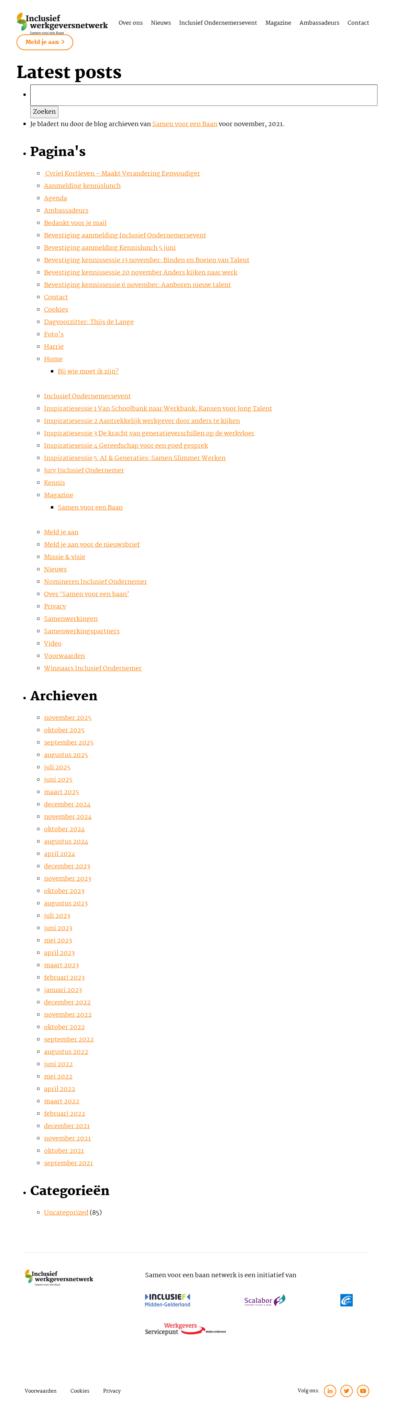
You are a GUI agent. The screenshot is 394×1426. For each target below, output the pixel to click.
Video (53, 644)
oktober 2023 (64, 891)
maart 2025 (61, 792)
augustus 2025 (66, 755)
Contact (358, 23)
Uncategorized (66, 1213)
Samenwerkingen (71, 619)
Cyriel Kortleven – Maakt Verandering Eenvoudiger (122, 174)
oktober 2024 (64, 829)
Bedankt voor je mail (75, 223)
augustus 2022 (66, 1052)
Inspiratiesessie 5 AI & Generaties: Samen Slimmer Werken (135, 458)
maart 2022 (61, 1101)
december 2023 (67, 866)
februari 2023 (64, 978)
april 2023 (59, 953)
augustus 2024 (66, 842)
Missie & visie (64, 557)
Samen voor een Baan (184, 124)
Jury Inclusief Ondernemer (84, 471)
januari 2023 (63, 990)
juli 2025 (57, 767)
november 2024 (68, 817)
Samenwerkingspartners (82, 631)
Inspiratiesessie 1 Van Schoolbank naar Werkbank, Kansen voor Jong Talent (158, 409)
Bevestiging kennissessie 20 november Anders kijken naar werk (140, 273)
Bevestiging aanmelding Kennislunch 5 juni (110, 248)
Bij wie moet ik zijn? (88, 372)
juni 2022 (58, 1064)
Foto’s (54, 335)
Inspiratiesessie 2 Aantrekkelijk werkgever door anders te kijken (142, 421)
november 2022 (68, 1015)
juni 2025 (58, 780)
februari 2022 (64, 1114)
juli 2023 (57, 916)
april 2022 (59, 1089)
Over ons (131, 23)
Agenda (55, 198)
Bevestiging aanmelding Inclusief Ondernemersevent (125, 236)
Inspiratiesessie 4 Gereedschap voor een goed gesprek (126, 446)
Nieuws (161, 23)
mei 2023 (58, 941)
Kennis (54, 483)
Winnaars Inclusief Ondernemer (93, 669)
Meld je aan (44, 42)
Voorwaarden (64, 656)
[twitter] (346, 1391)
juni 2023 (58, 928)
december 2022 (67, 1003)
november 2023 (67, 879)
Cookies (56, 310)
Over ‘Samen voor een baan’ (86, 594)
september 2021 (68, 1163)
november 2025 (67, 718)
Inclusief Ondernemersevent (218, 23)
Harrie (54, 347)
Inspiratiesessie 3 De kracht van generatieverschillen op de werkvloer (149, 433)
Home (53, 359)
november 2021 (67, 1139)
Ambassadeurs (319, 23)
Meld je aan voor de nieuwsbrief (92, 545)
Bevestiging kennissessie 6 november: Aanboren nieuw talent (137, 285)
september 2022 (69, 1040)
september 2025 (69, 743)
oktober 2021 (64, 1151)
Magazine (278, 23)
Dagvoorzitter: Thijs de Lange (89, 322)
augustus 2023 (66, 904)
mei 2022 (58, 1077)
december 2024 (67, 805)
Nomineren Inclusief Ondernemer (95, 582)
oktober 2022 (64, 1027)
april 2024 (59, 854)
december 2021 (67, 1126)
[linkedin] (330, 1391)
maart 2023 (61, 965)
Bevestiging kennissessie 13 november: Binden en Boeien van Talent (147, 260)
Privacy (55, 607)
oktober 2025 (64, 730)
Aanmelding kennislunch (82, 186)
